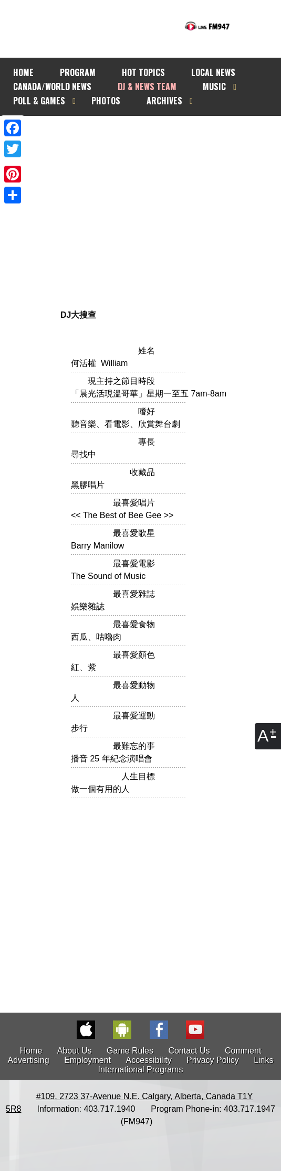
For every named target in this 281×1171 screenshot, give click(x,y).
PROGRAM (78, 72)
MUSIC (214, 86)
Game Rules (130, 1050)
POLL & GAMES (39, 100)
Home (31, 1050)
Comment (243, 1050)
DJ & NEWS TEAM (147, 86)
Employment (87, 1060)
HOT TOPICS (143, 72)
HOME (23, 72)
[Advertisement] (135, 199)
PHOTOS (105, 100)
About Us (74, 1050)
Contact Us (189, 1050)
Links (263, 1060)
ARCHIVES (164, 100)
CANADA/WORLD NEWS (52, 86)
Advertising (28, 1060)
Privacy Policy (212, 1060)
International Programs (140, 1069)
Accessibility (149, 1060)
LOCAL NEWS (213, 72)
